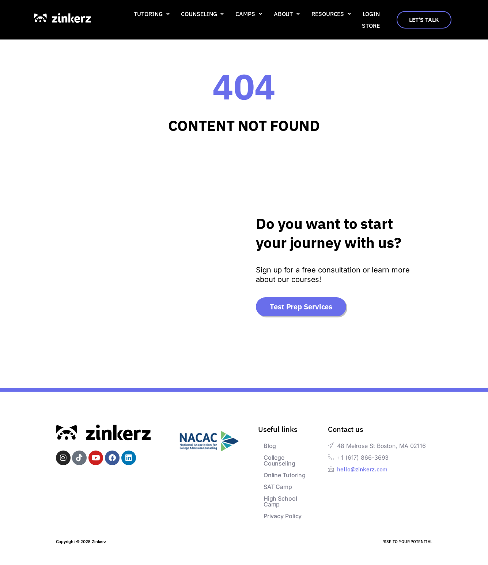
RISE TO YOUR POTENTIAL (407, 541)
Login (371, 14)
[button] (151, 14)
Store (371, 25)
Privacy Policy (283, 516)
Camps (248, 14)
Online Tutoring (285, 475)
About (287, 14)
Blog (270, 445)
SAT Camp (278, 486)
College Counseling (279, 460)
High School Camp (280, 501)
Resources (331, 14)
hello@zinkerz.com (362, 469)
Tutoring (151, 14)
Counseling (202, 14)
